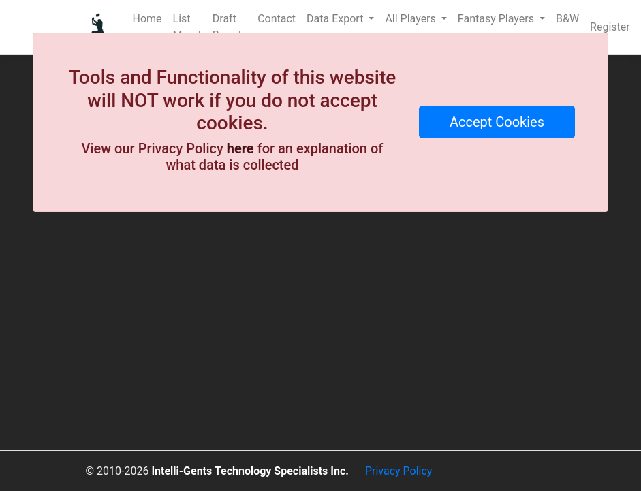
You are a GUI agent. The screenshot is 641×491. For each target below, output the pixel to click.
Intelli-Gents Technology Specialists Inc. (250, 470)
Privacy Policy (399, 470)
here (240, 148)
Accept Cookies (497, 122)
